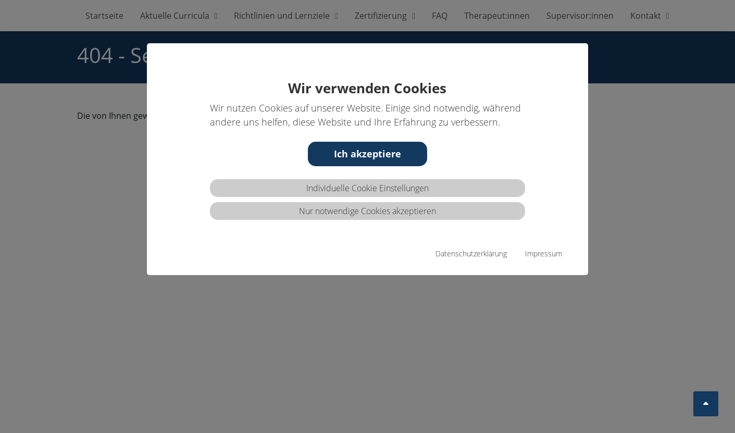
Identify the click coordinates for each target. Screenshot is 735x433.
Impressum (543, 253)
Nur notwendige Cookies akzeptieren (367, 211)
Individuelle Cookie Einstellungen (367, 188)
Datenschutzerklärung (471, 253)
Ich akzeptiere (367, 153)
